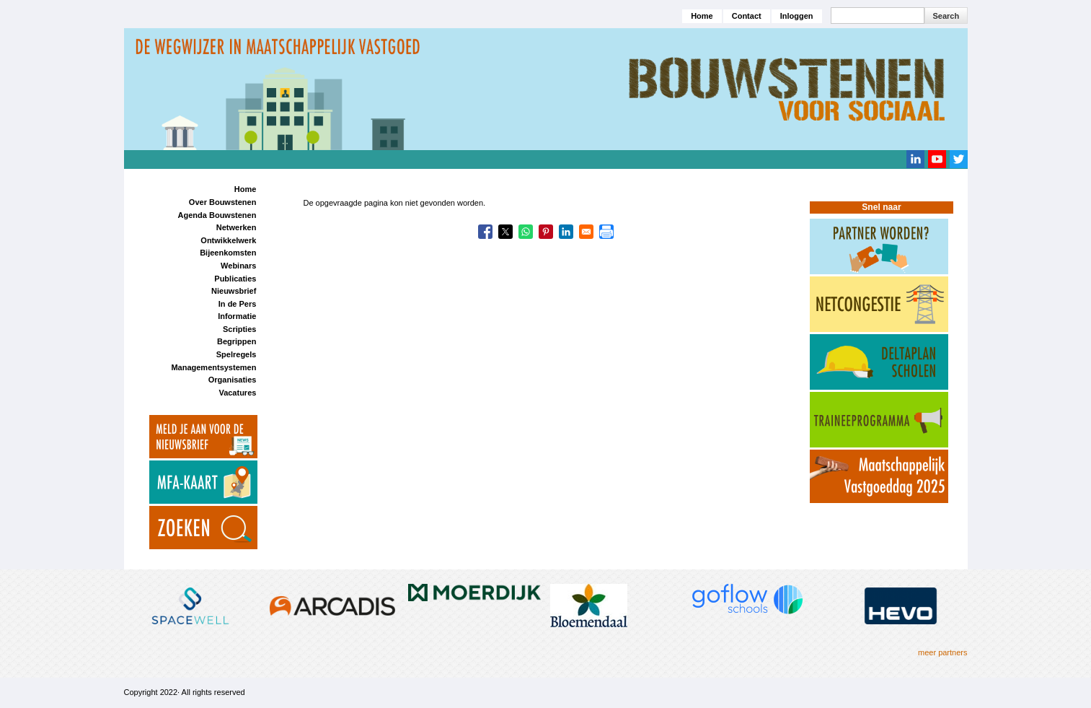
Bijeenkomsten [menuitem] (228, 252)
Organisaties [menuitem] (232, 379)
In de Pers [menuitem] (237, 304)
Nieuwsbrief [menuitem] (233, 291)
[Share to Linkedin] (566, 231)
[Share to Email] (586, 231)
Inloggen (796, 16)
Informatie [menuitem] (237, 316)
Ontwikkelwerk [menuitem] (228, 240)
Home (702, 16)
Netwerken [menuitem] (236, 227)
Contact (746, 16)
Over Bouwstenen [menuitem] (223, 202)
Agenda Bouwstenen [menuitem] (217, 215)
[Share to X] (505, 231)
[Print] (606, 231)
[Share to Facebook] (485, 231)
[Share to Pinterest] (546, 231)
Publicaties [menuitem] (235, 278)
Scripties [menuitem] (239, 329)
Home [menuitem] (245, 189)
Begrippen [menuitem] (236, 341)
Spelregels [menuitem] (236, 354)
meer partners (942, 652)
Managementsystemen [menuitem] (213, 367)
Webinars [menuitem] (238, 265)
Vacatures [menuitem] (237, 392)
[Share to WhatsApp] (525, 231)
